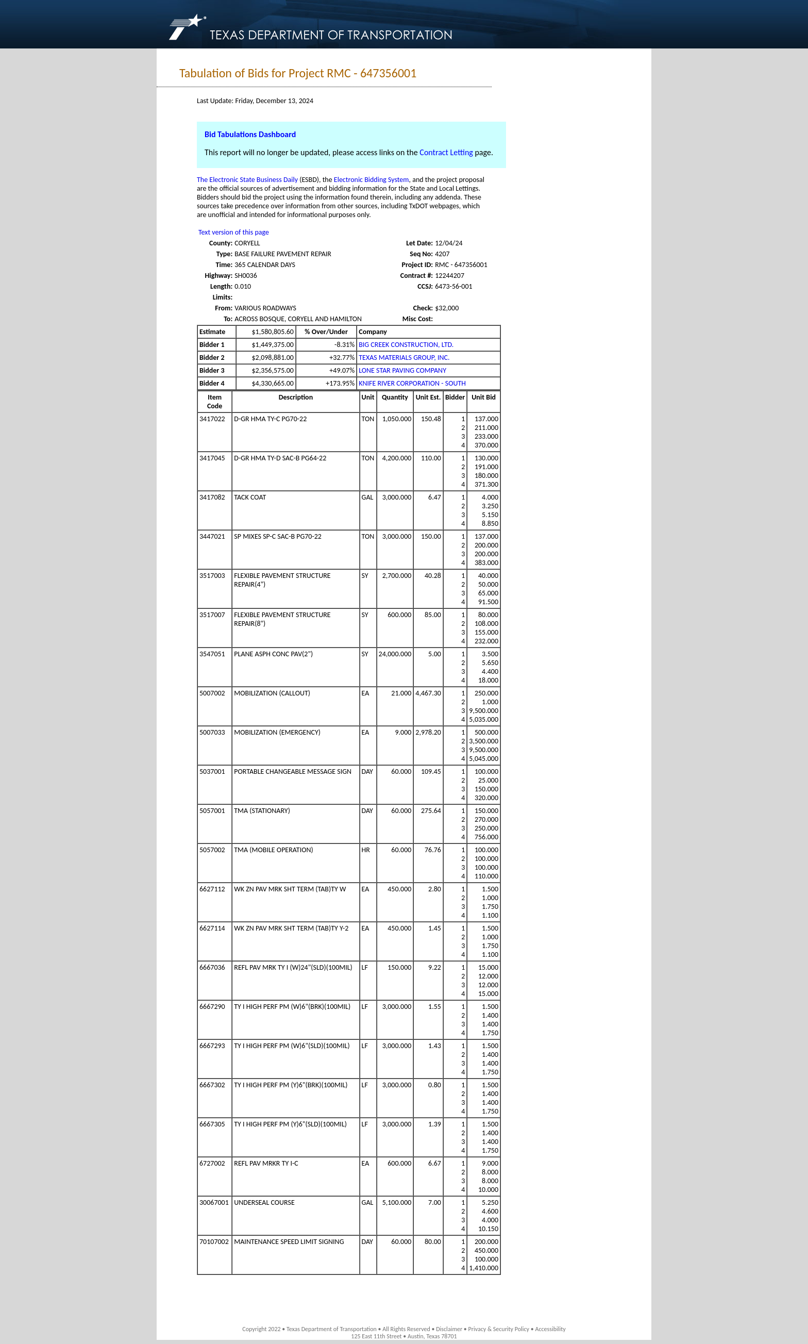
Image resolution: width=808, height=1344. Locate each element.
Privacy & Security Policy (499, 1329)
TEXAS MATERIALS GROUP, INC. (404, 357)
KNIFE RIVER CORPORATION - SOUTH (412, 383)
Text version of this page (233, 232)
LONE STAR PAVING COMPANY (402, 370)
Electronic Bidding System (371, 179)
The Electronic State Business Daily (247, 179)
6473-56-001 (453, 286)
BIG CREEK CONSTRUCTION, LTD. (406, 344)
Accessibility (550, 1329)
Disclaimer (449, 1329)
